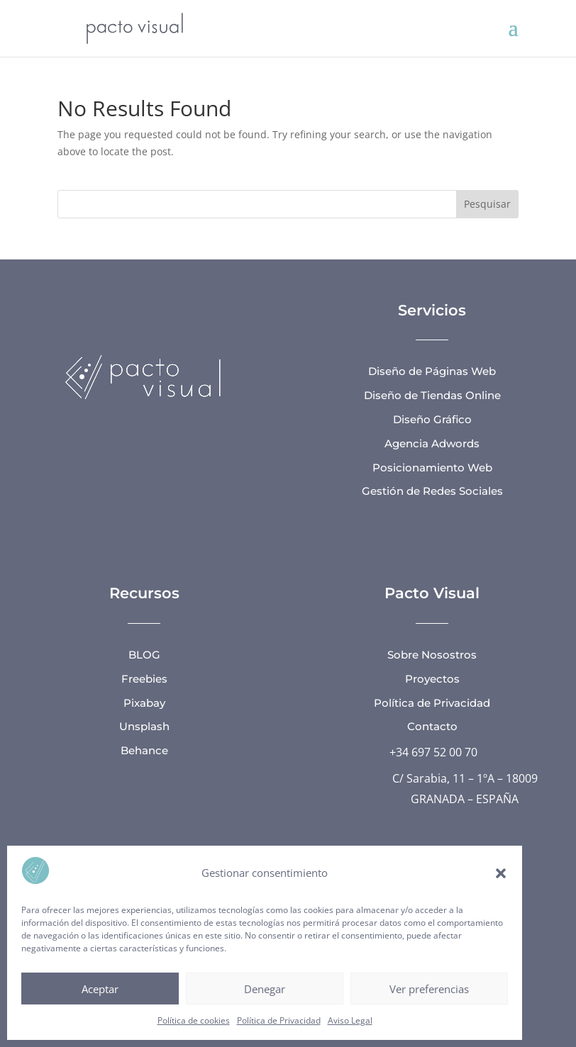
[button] (501, 873)
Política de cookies (193, 1020)
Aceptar (100, 989)
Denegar (264, 989)
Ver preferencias (429, 989)
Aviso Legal (350, 1020)
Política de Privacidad (279, 1020)
